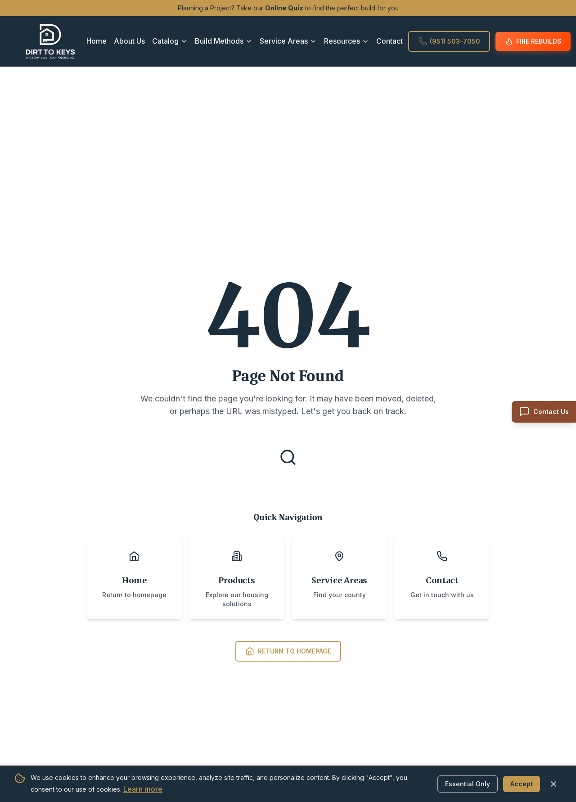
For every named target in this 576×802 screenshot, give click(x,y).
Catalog (170, 40)
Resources (346, 40)
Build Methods (223, 40)
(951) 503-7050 (449, 41)
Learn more (142, 788)
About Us (129, 40)
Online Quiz (284, 8)
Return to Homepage (288, 651)
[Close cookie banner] (553, 783)
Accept (521, 783)
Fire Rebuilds (533, 41)
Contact (389, 40)
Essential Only (467, 783)
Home (96, 40)
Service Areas (288, 40)
